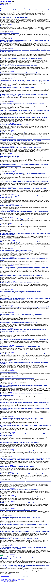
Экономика (12, 231)
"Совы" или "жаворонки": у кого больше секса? (14, 124)
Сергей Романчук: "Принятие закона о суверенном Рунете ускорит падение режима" (25, 531)
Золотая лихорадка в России (8, 372)
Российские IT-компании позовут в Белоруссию (14, 225)
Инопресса (12, 130)
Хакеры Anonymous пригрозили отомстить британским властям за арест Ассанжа (24, 354)
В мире (11, 24)
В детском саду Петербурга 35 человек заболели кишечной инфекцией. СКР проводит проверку (22, 434)
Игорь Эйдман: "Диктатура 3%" (9, 33)
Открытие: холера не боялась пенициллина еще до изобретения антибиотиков (23, 451)
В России (12, 15)
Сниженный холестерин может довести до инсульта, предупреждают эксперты (23, 117)
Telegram (22, 579)
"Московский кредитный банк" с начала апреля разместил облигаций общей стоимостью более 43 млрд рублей (23, 547)
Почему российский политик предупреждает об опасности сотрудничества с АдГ (24, 307)
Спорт (11, 78)
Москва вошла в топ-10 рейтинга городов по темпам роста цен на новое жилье (23, 188)
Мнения (11, 38)
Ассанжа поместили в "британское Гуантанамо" (14, 17)
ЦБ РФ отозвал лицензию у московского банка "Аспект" (17, 502)
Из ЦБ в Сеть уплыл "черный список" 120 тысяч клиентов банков (20, 442)
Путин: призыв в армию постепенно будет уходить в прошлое (18, 65)
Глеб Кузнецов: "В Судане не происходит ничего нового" (17, 466)
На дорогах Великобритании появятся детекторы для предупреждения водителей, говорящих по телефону (25, 234)
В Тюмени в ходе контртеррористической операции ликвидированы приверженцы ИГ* (25, 9)
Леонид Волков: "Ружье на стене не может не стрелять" (17, 378)
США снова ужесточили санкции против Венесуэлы (15, 25)
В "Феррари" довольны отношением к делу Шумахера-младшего (19, 282)
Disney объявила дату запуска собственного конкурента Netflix (19, 489)
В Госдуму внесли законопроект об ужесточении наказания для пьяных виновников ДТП (25, 426)
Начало (2, 579)
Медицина (12, 123)
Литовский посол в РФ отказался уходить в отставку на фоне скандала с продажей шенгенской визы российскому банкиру (25, 299)
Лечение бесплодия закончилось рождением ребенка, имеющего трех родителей (24, 402)
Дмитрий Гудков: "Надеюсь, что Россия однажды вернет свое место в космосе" (24, 211)
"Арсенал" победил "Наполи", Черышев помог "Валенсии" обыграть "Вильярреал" (25, 474)
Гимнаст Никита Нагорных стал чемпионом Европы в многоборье (20, 73)
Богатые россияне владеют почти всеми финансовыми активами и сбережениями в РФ (25, 481)
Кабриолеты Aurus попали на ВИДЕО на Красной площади (17, 87)
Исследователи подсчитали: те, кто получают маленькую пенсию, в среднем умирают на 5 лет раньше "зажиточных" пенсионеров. (23, 208)
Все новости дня (4, 4)
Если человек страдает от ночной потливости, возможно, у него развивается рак (24, 339)
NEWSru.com (5, 2)
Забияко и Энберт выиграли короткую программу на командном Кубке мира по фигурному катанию (23, 386)
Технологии (12, 108)
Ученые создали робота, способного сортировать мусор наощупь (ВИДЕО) (22, 103)
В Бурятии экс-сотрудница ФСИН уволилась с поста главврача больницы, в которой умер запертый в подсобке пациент (23, 330)
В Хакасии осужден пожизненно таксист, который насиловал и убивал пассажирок (25, 524)
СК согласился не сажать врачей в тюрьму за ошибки (16, 250)
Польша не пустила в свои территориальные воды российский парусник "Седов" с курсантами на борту (25, 50)
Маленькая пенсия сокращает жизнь (11, 205)
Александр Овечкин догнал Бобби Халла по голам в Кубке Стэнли (20, 517)
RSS (19, 579)
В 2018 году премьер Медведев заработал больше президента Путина (21, 58)
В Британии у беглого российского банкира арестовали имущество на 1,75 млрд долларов (24, 363)
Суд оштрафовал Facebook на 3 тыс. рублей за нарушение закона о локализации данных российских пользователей (24, 165)
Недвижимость (13, 194)
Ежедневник (14, 579)
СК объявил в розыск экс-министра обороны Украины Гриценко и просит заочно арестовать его (24, 409)
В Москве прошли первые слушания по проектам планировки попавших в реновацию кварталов (22, 394)
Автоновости (12, 92)
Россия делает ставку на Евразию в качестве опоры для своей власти (21, 496)
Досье (6, 579)
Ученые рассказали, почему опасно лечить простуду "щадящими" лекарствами (24, 181)
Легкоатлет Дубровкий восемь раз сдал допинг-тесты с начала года (20, 147)
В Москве (9, 580)
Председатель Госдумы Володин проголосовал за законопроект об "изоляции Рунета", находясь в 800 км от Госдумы (23, 95)
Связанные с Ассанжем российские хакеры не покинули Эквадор (19, 538)
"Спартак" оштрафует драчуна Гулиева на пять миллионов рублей (20, 242)
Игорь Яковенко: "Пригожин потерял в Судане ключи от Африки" (19, 132)
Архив (9, 579)
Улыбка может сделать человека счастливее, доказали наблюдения (20, 291)
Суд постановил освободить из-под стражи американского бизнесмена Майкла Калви (24, 259)
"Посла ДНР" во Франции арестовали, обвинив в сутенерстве (18, 510)
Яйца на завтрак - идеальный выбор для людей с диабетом (18, 219)
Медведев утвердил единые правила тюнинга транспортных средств (21, 275)
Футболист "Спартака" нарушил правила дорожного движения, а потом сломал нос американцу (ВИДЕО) (25, 557)
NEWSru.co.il (3, 580)
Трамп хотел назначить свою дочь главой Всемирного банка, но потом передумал (24, 80)
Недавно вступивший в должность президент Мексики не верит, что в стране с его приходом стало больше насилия (24, 41)
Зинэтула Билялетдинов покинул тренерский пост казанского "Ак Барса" (22, 418)
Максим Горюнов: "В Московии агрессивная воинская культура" (19, 322)
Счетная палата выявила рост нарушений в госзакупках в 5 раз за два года (22, 173)
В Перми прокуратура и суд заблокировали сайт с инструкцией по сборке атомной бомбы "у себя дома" (25, 196)
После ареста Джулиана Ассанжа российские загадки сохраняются (20, 346)
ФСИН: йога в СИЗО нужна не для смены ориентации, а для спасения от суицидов (24, 110)
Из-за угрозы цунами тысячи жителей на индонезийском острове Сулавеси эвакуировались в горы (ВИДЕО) (22, 155)
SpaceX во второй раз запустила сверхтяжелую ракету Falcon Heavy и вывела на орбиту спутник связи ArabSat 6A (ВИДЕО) (24, 566)
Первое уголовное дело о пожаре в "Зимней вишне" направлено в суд (21, 314)
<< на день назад (5, 576)
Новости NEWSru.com (6, 581)
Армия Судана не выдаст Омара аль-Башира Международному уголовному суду (24, 267)
